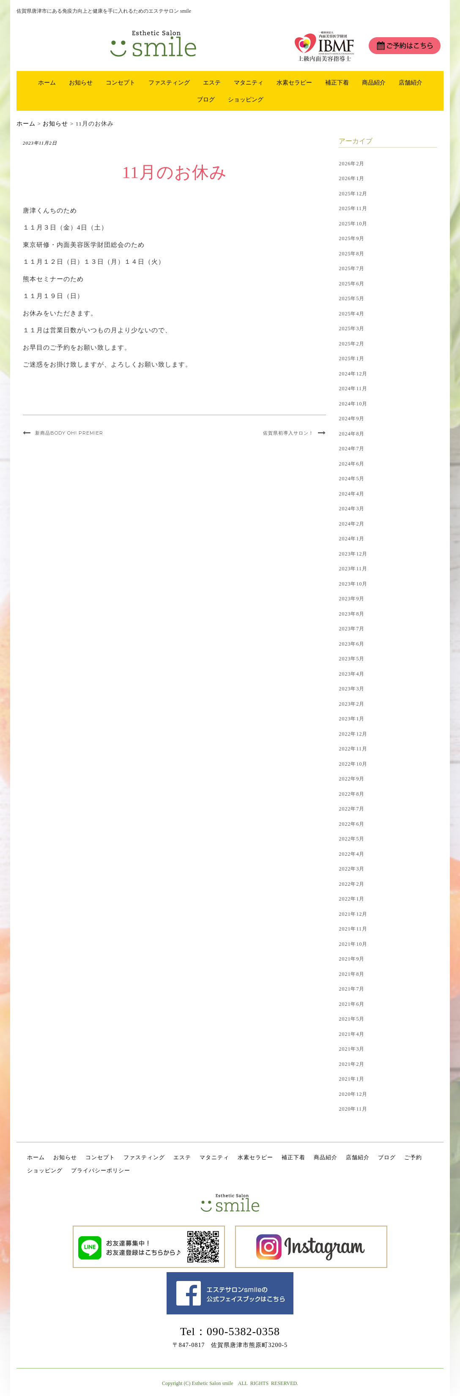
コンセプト (120, 82)
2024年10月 (353, 404)
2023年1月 (351, 719)
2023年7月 (351, 629)
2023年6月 (351, 644)
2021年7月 (351, 989)
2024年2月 (351, 524)
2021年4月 (351, 1034)
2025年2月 (351, 344)
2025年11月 (353, 208)
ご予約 (413, 1157)
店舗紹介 (410, 82)
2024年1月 (351, 539)
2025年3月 (351, 328)
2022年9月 (351, 779)
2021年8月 (351, 974)
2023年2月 (351, 704)
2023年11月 (353, 569)
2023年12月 (353, 554)
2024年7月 (351, 449)
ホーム (47, 82)
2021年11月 (353, 929)
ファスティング (169, 82)
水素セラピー (294, 82)
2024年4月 (351, 494)
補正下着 (337, 82)
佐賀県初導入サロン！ (288, 433)
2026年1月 (351, 178)
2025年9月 (351, 238)
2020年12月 (353, 1094)
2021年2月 (351, 1064)
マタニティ (248, 82)
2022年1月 (351, 899)
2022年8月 (351, 794)
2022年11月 (353, 749)
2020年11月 (353, 1109)
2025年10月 (353, 224)
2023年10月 (353, 584)
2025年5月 (351, 298)
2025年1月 (351, 358)
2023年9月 (351, 599)
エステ (212, 82)
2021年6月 (351, 1004)
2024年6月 (351, 464)
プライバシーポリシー (100, 1170)
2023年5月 (351, 659)
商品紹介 (374, 82)
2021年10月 (353, 944)
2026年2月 (351, 164)
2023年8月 (351, 614)
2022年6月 (351, 824)
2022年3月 (351, 869)
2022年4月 (351, 854)
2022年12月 (353, 734)
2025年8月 (351, 254)
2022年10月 (353, 764)
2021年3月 (351, 1049)
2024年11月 (353, 388)
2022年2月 (351, 884)
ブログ (206, 99)
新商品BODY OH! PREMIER (69, 433)
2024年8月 (351, 434)
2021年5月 (351, 1019)
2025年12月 (353, 194)
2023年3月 (351, 689)
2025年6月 (351, 284)
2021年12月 (353, 914)
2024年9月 (351, 419)
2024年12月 (353, 374)
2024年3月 (351, 509)
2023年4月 (351, 674)
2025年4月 (351, 314)
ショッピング (245, 99)
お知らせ (81, 82)
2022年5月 (351, 839)
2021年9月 (351, 959)
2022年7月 (351, 809)
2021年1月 (351, 1079)
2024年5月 (351, 479)
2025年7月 (351, 268)
